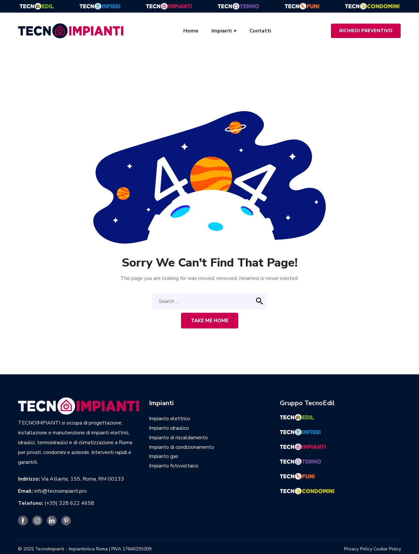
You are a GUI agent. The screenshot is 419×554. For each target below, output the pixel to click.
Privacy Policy (358, 549)
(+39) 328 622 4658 (69, 503)
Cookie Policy (387, 549)
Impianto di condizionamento (181, 447)
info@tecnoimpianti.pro (60, 491)
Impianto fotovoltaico (173, 465)
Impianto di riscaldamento (178, 437)
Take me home (209, 320)
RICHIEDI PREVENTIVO (365, 31)
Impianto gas (163, 456)
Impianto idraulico (169, 428)
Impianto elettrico (169, 418)
